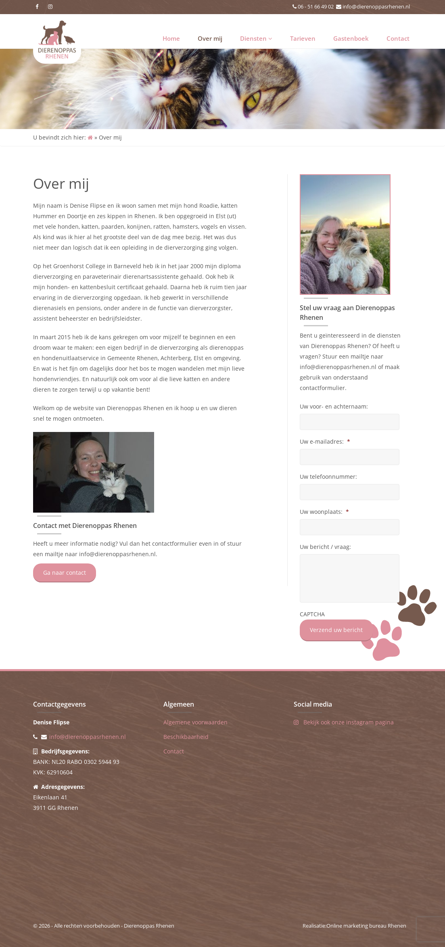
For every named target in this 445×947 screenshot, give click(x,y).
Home (171, 38)
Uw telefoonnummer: (328, 476)
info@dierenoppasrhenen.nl (376, 6)
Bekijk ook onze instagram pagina (344, 722)
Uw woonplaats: (324, 511)
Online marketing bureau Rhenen (366, 925)
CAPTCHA (312, 614)
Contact (398, 38)
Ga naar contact (64, 572)
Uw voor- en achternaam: (334, 406)
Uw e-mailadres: (325, 441)
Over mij (210, 38)
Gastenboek (351, 38)
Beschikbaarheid (186, 736)
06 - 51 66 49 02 (316, 6)
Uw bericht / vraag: (325, 547)
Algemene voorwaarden (195, 722)
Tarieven (302, 38)
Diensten (256, 38)
